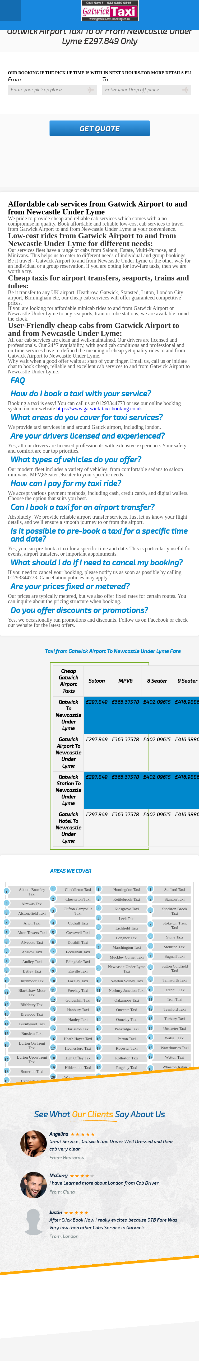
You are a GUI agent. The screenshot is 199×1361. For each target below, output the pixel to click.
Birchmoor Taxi (32, 981)
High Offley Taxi (78, 1058)
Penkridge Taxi (127, 1029)
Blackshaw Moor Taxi (32, 992)
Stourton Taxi (175, 947)
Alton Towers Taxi (32, 933)
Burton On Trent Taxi (32, 1045)
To (105, 79)
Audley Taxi (32, 962)
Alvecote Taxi (32, 942)
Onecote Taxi (126, 1010)
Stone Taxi (174, 937)
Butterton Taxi (32, 1071)
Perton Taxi (127, 1039)
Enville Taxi (78, 971)
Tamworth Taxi (175, 980)
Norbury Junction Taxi (127, 990)
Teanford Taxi (175, 1009)
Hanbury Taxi (78, 1010)
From (14, 79)
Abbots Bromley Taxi (32, 892)
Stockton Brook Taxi (174, 911)
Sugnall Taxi (175, 956)
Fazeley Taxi (78, 981)
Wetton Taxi (174, 1057)
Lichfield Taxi (126, 928)
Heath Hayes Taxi (78, 1039)
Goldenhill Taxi (78, 1000)
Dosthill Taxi (78, 942)
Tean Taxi (174, 999)
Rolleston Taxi (126, 1058)
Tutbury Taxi (174, 1019)
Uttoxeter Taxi (174, 1028)
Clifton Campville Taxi (78, 911)
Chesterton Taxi (78, 899)
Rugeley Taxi (126, 1068)
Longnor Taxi (127, 938)
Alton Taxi (32, 923)
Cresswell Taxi (78, 933)
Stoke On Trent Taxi (175, 925)
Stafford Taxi (174, 890)
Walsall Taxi (175, 1038)
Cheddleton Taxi (78, 890)
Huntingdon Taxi (126, 890)
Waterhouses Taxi (175, 1048)
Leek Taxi (127, 919)
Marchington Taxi (127, 947)
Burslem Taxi (32, 1033)
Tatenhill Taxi (175, 990)
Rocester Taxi (126, 1048)
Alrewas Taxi (32, 904)
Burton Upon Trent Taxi (32, 1059)
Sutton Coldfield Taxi (174, 968)
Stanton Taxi (175, 899)
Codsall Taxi (78, 923)
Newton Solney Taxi (126, 981)
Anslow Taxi (32, 952)
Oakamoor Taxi (126, 1000)
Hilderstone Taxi (78, 1068)
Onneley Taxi (126, 1019)
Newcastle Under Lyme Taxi (127, 969)
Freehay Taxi (78, 990)
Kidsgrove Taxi (126, 909)
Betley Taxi (32, 971)
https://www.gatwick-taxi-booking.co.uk (99, 408)
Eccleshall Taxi (78, 952)
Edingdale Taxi (78, 962)
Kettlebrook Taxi (126, 899)
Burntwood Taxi (32, 1024)
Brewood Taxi (32, 1014)
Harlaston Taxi (78, 1029)
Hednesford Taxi (78, 1048)
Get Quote (100, 129)
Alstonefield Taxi (32, 913)
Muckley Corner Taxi (127, 957)
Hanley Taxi (78, 1019)
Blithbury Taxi (31, 1005)
